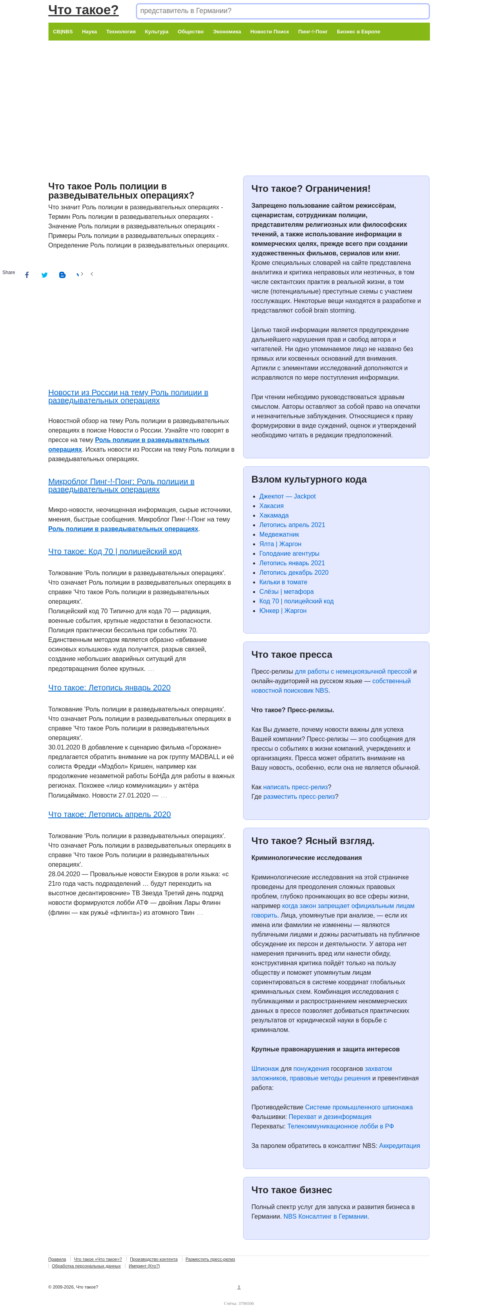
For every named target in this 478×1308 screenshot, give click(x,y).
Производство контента (154, 1259)
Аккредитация (399, 1145)
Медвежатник (279, 534)
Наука (89, 32)
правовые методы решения (330, 1078)
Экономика (227, 32)
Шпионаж (265, 1068)
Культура (156, 32)
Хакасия (271, 505)
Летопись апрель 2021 (292, 525)
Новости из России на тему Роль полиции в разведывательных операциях (128, 396)
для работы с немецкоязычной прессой (353, 671)
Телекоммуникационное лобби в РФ (340, 1126)
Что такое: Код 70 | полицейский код (115, 551)
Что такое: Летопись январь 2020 (109, 687)
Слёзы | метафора (286, 591)
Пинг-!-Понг (313, 32)
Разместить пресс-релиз (210, 1259)
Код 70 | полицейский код (296, 601)
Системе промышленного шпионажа (359, 1107)
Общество (191, 32)
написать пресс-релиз (295, 787)
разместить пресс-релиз (299, 796)
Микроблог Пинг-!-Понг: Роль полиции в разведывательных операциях (121, 485)
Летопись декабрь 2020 (294, 572)
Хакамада (274, 515)
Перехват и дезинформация (330, 1116)
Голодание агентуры (289, 553)
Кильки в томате (283, 582)
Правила (57, 1259)
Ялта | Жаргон (280, 544)
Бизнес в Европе (358, 32)
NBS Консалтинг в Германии (326, 1216)
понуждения (311, 1068)
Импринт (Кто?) (144, 1266)
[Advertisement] (239, 96)
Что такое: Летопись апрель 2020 (109, 814)
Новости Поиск (269, 32)
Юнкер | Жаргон (283, 610)
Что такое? (83, 9)
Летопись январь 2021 (292, 563)
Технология (120, 32)
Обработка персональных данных (86, 1266)
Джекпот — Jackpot (287, 496)
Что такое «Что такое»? (98, 1259)
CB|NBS (63, 32)
